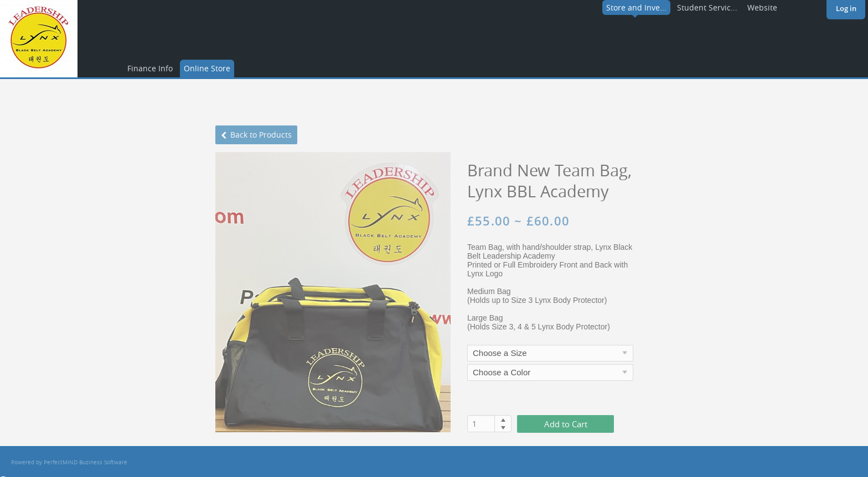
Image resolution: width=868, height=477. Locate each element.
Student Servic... (707, 7)
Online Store (207, 68)
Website (762, 7)
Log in (846, 8)
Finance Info (150, 68)
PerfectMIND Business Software (85, 462)
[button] (503, 419)
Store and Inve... (636, 7)
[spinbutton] (481, 424)
